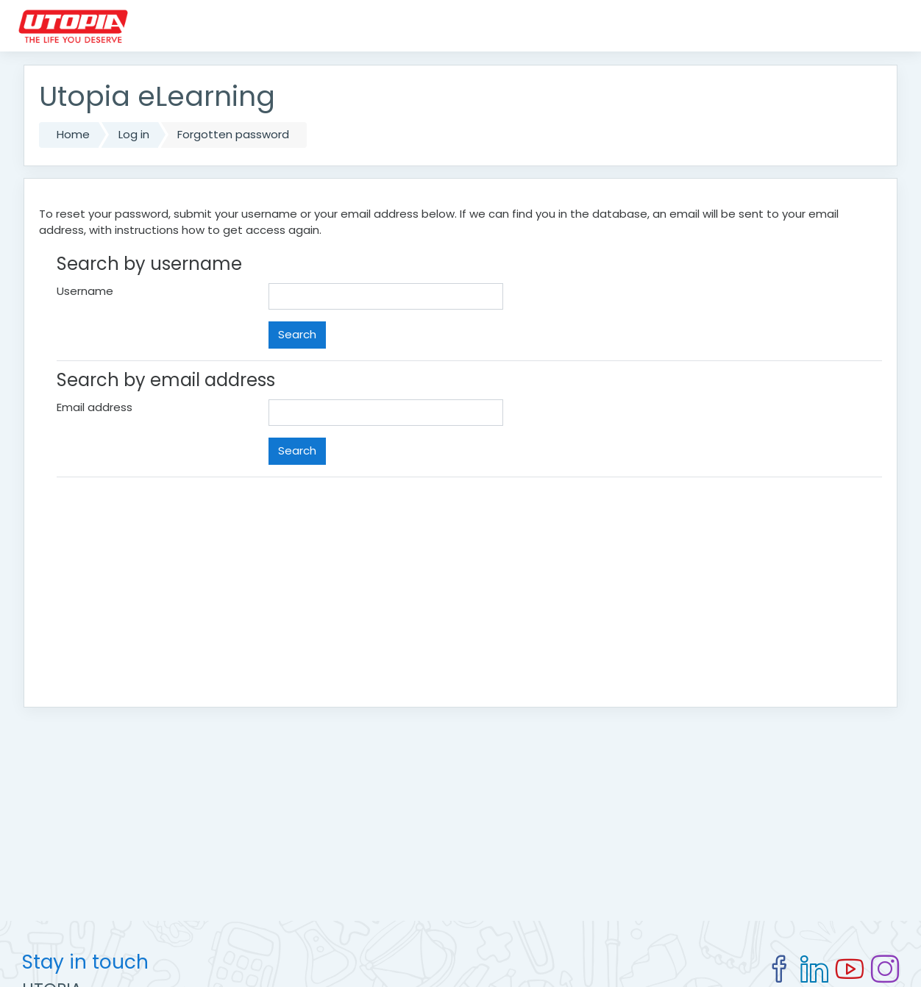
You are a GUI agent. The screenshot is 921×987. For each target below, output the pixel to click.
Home (73, 134)
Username (85, 291)
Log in (133, 134)
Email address (94, 407)
